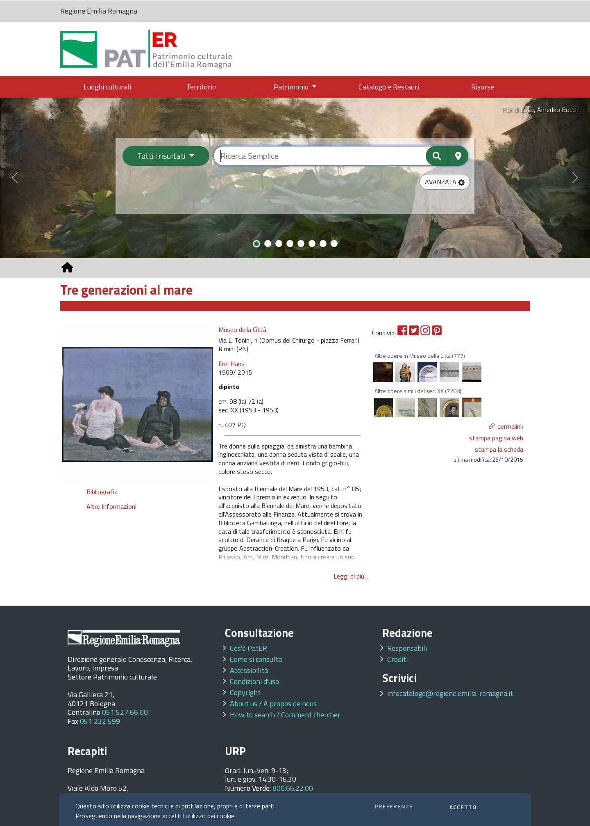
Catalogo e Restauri (389, 86)
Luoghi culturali (107, 86)
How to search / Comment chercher (285, 714)
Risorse (482, 86)
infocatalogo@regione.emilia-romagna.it (450, 693)
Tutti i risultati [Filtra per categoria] (162, 155)
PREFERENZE (394, 806)
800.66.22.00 (292, 788)
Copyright (245, 692)
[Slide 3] (278, 243)
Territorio (201, 86)
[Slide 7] (323, 243)
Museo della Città (242, 329)
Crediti (397, 659)
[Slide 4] (289, 243)
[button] (445, 182)
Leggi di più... (351, 576)
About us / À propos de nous (273, 703)
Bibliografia (102, 492)
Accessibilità (249, 670)
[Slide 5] (300, 243)
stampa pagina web (496, 438)
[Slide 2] (267, 243)
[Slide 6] (312, 243)
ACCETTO (463, 807)
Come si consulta (256, 659)
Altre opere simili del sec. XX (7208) (417, 391)
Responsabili (407, 648)
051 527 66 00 (125, 712)
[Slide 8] (334, 243)
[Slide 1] (256, 243)
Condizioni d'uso (254, 681)
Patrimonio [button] (292, 86)
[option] (137, 403)
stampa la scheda (499, 449)
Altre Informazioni (111, 506)
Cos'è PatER (248, 648)
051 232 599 (100, 721)
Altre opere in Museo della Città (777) (419, 355)
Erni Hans (231, 363)
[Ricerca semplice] (341, 156)
